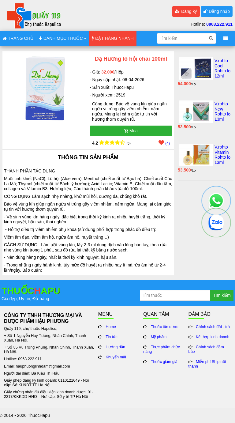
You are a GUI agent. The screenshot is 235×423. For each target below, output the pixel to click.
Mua (131, 130)
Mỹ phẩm (159, 337)
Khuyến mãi (116, 357)
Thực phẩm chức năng (161, 349)
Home (111, 327)
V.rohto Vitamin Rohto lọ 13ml (222, 155)
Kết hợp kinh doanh (212, 337)
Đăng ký (186, 11)
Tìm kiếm (222, 295)
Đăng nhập (216, 11)
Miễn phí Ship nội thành (207, 364)
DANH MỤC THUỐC (63, 38)
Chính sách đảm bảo (206, 349)
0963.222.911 (219, 24)
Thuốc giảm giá (164, 362)
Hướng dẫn (115, 347)
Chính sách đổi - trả (213, 327)
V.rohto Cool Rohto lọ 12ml (222, 68)
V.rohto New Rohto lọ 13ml (222, 111)
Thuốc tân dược (164, 327)
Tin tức (111, 337)
